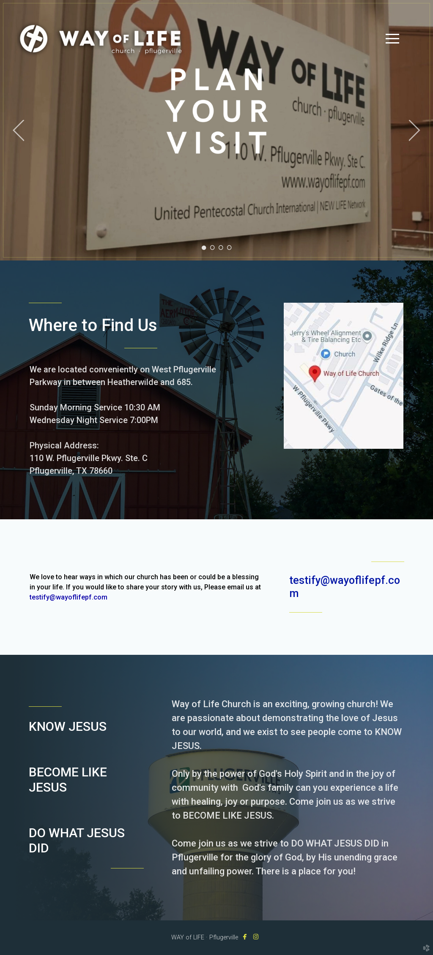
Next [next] (414, 130)
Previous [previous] (18, 130)
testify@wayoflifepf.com (68, 597)
